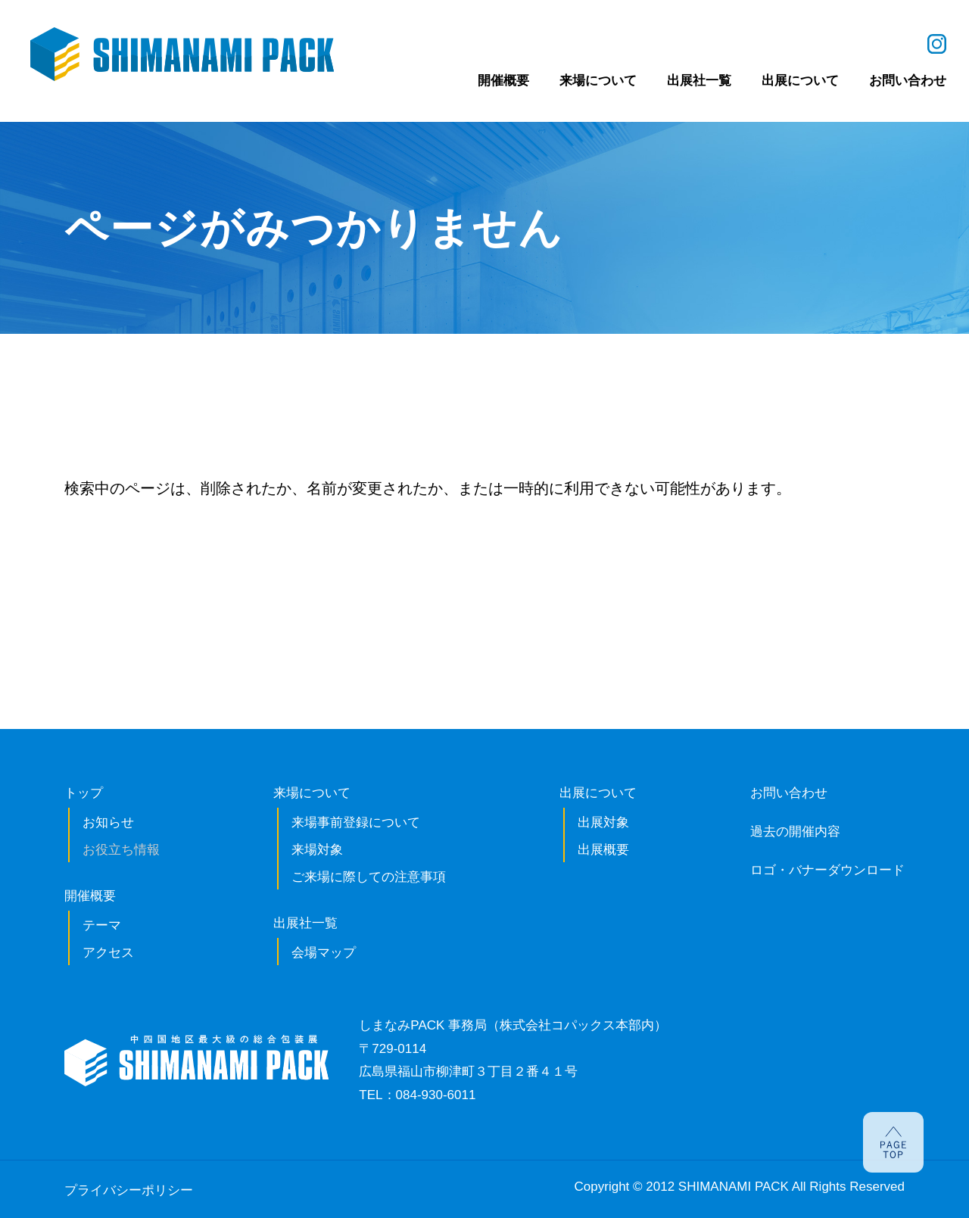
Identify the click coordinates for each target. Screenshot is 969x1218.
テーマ (102, 925)
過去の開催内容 (795, 831)
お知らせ (108, 822)
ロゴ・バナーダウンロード (827, 870)
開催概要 (90, 896)
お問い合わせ (788, 793)
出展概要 (603, 850)
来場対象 (317, 850)
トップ (83, 793)
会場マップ (323, 952)
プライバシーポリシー (128, 1190)
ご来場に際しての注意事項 (368, 877)
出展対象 (603, 822)
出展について (598, 793)
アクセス (108, 952)
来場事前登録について (355, 822)
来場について (312, 793)
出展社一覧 (305, 923)
